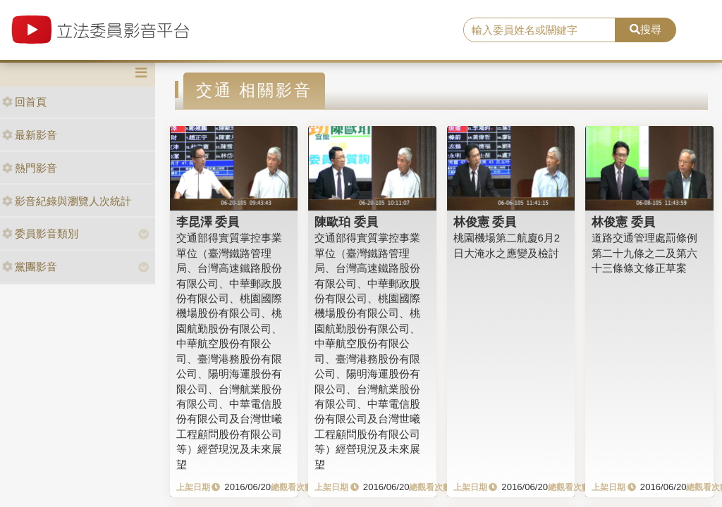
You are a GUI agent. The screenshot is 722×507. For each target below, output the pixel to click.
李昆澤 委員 (208, 221)
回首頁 (24, 102)
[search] (539, 30)
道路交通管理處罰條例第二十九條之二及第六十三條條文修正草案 (644, 253)
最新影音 (29, 135)
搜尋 (645, 29)
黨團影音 (29, 267)
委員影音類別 (40, 233)
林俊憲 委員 (485, 221)
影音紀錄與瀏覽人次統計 (66, 201)
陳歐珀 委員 (346, 221)
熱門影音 (29, 168)
